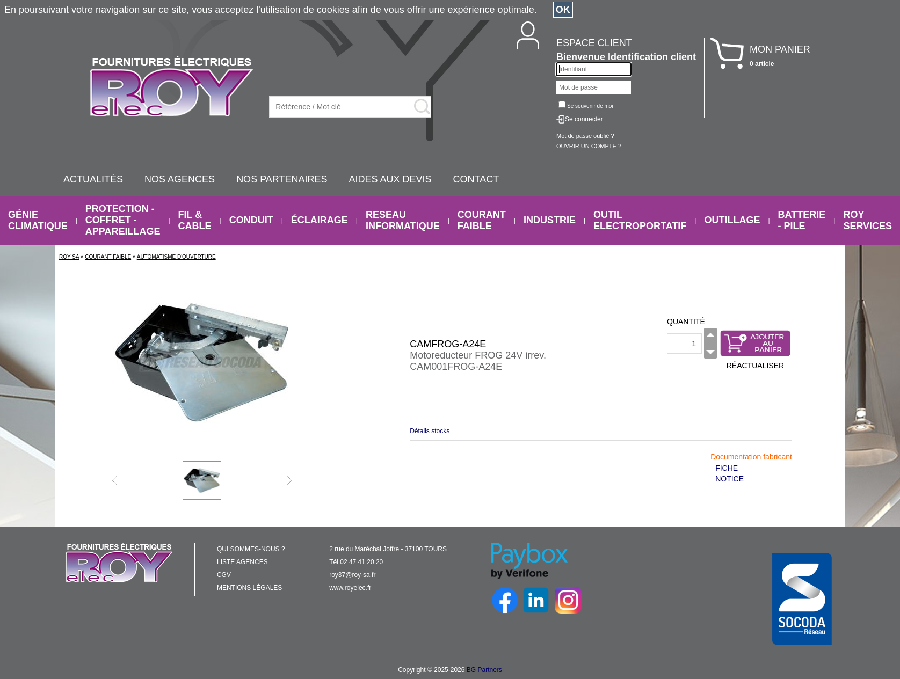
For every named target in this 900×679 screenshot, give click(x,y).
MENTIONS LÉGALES (249, 588)
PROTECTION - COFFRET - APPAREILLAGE (123, 220)
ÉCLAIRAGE (319, 220)
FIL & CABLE (195, 220)
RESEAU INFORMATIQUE (403, 220)
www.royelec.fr (350, 588)
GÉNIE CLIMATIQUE (38, 220)
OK (563, 9)
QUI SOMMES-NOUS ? (251, 549)
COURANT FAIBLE (482, 220)
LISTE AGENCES (242, 562)
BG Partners (484, 670)
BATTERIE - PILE (802, 220)
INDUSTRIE (550, 220)
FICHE (726, 468)
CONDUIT (251, 220)
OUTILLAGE (732, 220)
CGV (224, 575)
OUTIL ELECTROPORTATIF (639, 220)
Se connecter (584, 119)
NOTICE (729, 478)
